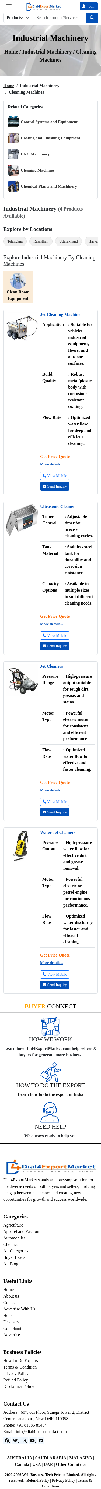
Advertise (11, 1334)
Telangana (15, 241)
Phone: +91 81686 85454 (25, 1425)
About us (11, 1296)
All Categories (15, 1251)
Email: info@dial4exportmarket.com (35, 1431)
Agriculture (13, 1225)
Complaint (12, 1328)
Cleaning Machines (31, 170)
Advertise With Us (19, 1309)
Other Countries (71, 1464)
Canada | (23, 1464)
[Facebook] (7, 1440)
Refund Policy (15, 1380)
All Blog (10, 1263)
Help (7, 1315)
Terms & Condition (20, 1367)
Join (88, 6)
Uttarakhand (68, 241)
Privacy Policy (16, 1373)
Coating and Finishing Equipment (44, 138)
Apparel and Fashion (21, 1231)
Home (8, 85)
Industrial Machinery (47, 52)
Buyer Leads (14, 1257)
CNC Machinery (29, 154)
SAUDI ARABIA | (52, 1458)
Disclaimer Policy (18, 1386)
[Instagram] (24, 1440)
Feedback (11, 1322)
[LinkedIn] (41, 1440)
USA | (38, 1464)
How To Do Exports (20, 1360)
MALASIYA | (81, 1458)
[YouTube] (33, 1440)
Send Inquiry (55, 486)
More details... (51, 464)
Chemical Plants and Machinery (42, 186)
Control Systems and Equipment (43, 121)
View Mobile (55, 476)
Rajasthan (40, 241)
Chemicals (12, 1244)
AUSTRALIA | (21, 1458)
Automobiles (14, 1238)
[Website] (16, 1440)
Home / (13, 52)
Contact (10, 1302)
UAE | (50, 1464)
